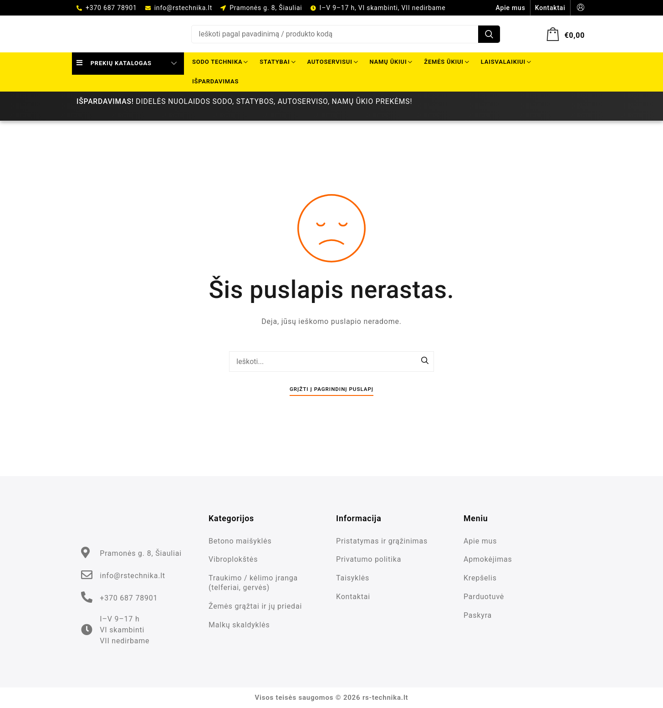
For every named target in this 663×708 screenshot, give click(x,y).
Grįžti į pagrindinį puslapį (331, 389)
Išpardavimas (215, 81)
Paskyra (478, 615)
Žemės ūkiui (446, 61)
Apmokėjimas (488, 559)
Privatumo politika (368, 559)
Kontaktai (353, 596)
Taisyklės (352, 578)
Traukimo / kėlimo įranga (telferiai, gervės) (253, 583)
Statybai (277, 61)
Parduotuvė (484, 596)
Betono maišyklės (240, 541)
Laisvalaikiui (506, 61)
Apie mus (480, 541)
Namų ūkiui (391, 61)
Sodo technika (220, 61)
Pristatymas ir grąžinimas (382, 541)
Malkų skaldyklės (239, 625)
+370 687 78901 (111, 7)
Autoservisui (332, 61)
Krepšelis (480, 578)
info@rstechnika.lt (183, 7)
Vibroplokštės (233, 559)
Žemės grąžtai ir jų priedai (255, 606)
